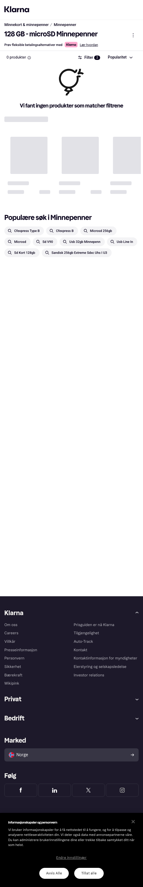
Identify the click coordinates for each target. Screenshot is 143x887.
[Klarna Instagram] (122, 790)
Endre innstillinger (71, 858)
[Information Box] (29, 58)
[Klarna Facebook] (20, 790)
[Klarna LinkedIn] (54, 790)
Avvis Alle (54, 873)
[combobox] (119, 57)
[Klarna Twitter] (88, 790)
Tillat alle (89, 873)
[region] (71, 850)
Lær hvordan (89, 45)
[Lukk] (133, 822)
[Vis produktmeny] (133, 35)
